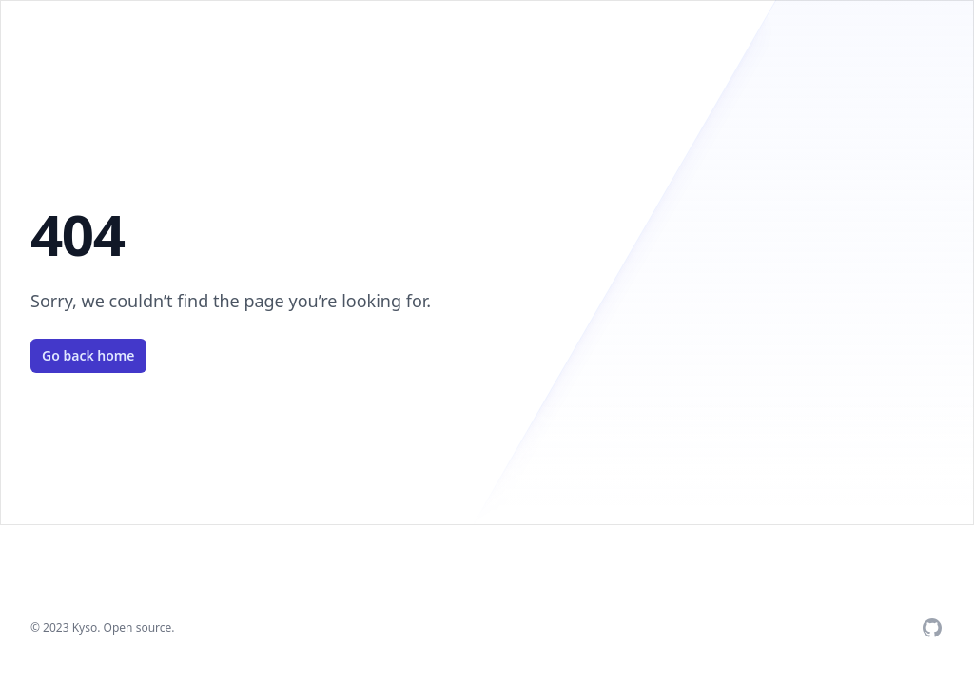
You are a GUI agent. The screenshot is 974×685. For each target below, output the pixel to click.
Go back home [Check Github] (88, 355)
